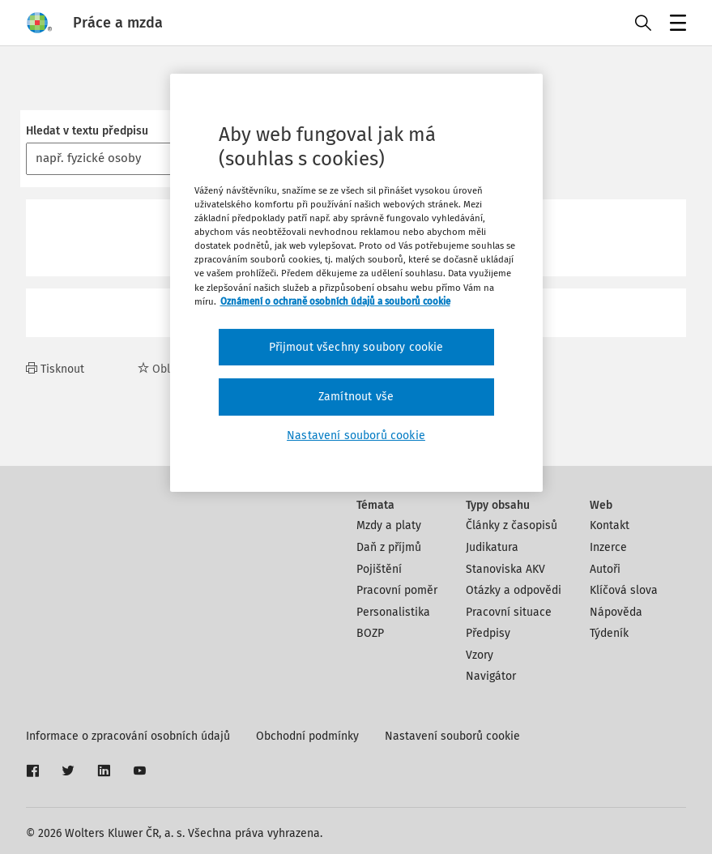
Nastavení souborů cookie (452, 736)
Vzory (479, 655)
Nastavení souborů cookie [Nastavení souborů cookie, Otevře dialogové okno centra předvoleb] (356, 435)
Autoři (605, 569)
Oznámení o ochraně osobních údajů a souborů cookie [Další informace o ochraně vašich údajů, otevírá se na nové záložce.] (335, 301)
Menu (675, 25)
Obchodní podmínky (307, 736)
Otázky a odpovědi (513, 590)
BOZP (370, 633)
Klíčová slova (624, 590)
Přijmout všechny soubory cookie (356, 347)
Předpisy (488, 633)
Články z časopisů (511, 525)
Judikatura (492, 547)
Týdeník (609, 633)
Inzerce (608, 547)
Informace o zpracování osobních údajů (128, 736)
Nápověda (616, 612)
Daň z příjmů (388, 547)
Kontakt (609, 525)
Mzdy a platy (388, 525)
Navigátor (491, 676)
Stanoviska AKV (505, 569)
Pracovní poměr (396, 590)
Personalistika (393, 612)
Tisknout (55, 369)
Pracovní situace (509, 612)
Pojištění (379, 569)
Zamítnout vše (356, 397)
